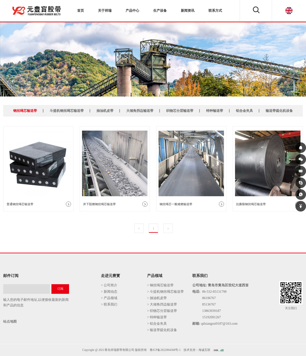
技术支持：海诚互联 (197, 350)
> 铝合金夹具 (157, 323)
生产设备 (160, 10)
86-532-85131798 (214, 291)
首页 (80, 10)
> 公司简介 (109, 285)
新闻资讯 (187, 10)
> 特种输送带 (157, 317)
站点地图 (10, 321)
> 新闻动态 (109, 291)
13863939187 (211, 311)
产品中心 (132, 10)
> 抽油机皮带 (157, 298)
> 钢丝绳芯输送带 (160, 285)
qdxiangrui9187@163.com (219, 323)
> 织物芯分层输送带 (162, 311)
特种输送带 (214, 110)
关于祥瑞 (105, 10)
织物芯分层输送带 (179, 110)
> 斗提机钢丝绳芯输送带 (165, 291)
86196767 (209, 298)
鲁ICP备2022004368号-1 (165, 350)
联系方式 (215, 10)
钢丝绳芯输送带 (25, 110)
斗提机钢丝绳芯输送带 (67, 110)
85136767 (209, 304)
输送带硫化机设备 (279, 110)
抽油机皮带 (104, 110)
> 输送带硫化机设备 (162, 330)
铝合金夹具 (244, 110)
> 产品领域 (109, 298)
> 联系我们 (109, 304)
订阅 (60, 288)
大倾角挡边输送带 (139, 110)
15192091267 (211, 317)
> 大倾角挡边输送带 (162, 304)
